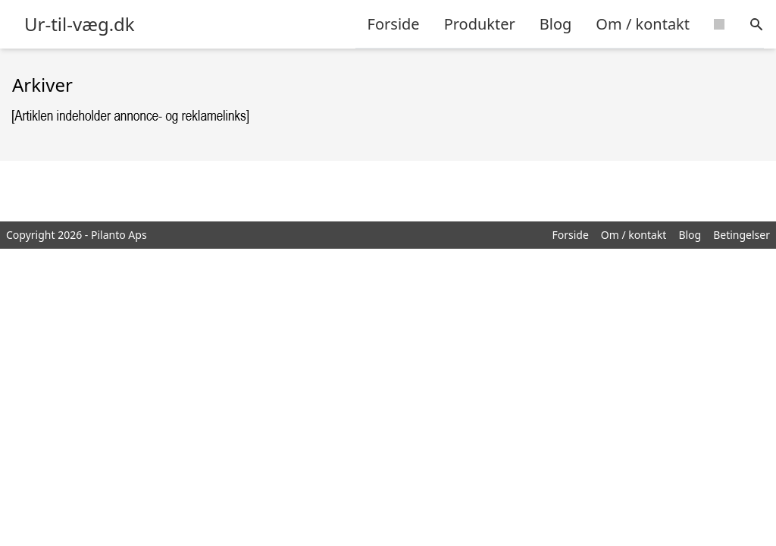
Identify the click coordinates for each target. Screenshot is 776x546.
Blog (556, 24)
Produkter (479, 24)
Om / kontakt (643, 24)
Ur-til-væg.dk (79, 24)
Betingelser (741, 235)
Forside (394, 24)
